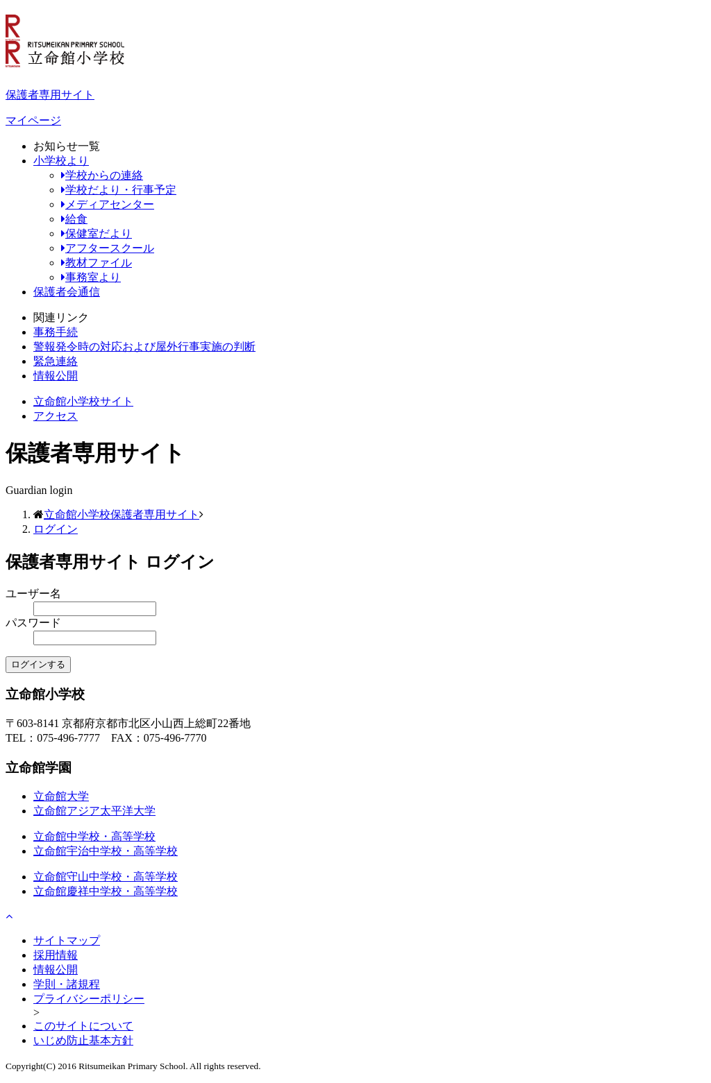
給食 (74, 219)
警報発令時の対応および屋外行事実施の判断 (144, 346)
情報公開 (55, 376)
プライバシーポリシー (88, 999)
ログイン (55, 529)
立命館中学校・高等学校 (94, 836)
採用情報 (55, 955)
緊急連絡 (55, 361)
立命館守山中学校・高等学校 (105, 876)
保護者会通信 (66, 292)
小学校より (61, 161)
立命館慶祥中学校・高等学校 (105, 891)
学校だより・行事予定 (118, 190)
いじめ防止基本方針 (83, 1040)
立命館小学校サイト (83, 401)
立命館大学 (61, 796)
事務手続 (55, 332)
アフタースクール (107, 248)
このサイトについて (83, 1026)
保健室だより (96, 233)
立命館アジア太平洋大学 (94, 811)
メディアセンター (107, 204)
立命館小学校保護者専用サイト (121, 514)
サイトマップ (66, 940)
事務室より (91, 277)
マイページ (33, 120)
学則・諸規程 (66, 984)
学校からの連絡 (102, 175)
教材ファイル (96, 262)
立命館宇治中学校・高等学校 (105, 851)
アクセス (55, 416)
